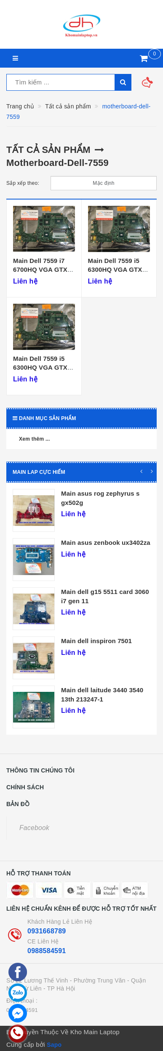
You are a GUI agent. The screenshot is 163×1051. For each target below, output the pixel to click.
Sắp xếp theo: (22, 183)
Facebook (34, 827)
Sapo (54, 1044)
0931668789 (46, 931)
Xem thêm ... (34, 439)
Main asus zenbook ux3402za (105, 542)
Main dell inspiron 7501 (96, 640)
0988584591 (46, 950)
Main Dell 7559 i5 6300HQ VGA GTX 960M (115, 269)
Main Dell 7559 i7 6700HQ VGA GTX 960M (40, 269)
